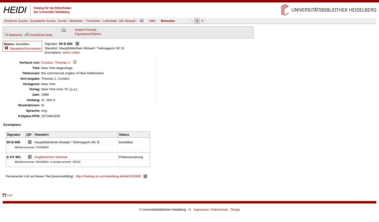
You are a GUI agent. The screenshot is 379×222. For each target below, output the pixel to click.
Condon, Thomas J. (55, 62)
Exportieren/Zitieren (88, 34)
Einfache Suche (16, 21)
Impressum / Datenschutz (211, 209)
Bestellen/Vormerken (25, 48)
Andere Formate (85, 30)
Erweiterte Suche (43, 21)
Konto (62, 21)
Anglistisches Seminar (51, 157)
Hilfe (152, 21)
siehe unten (71, 52)
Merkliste (76, 21)
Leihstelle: (119, 21)
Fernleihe (93, 21)
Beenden (168, 21)
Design (235, 209)
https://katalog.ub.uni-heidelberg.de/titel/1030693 (108, 176)
